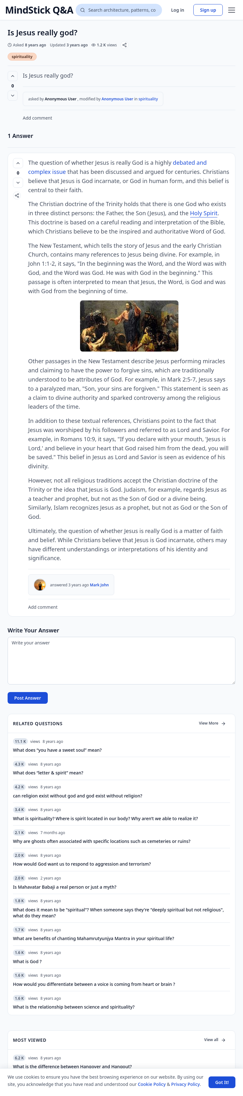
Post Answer (27, 698)
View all (215, 1039)
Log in (177, 10)
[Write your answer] (121, 660)
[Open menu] (231, 10)
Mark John (99, 585)
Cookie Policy (151, 1084)
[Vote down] (13, 96)
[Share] (124, 45)
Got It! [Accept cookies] (222, 1082)
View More (212, 723)
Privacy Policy (185, 1084)
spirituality (22, 56)
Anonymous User (118, 99)
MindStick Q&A (39, 10)
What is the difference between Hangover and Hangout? (72, 1066)
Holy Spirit (204, 213)
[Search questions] (119, 10)
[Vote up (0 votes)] (13, 76)
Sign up (208, 10)
